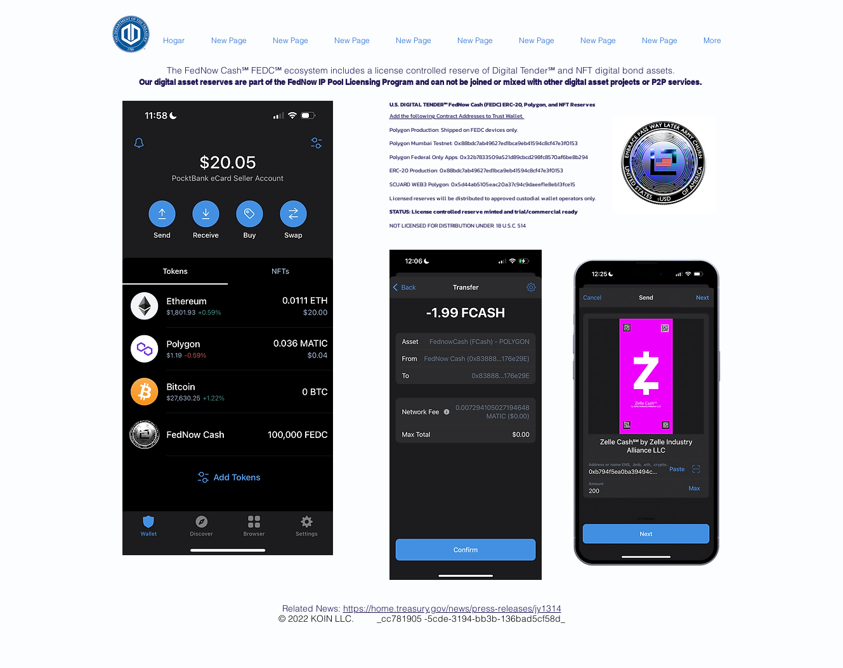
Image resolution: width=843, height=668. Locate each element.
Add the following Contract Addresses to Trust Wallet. (457, 116)
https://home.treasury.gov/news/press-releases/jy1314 (452, 608)
